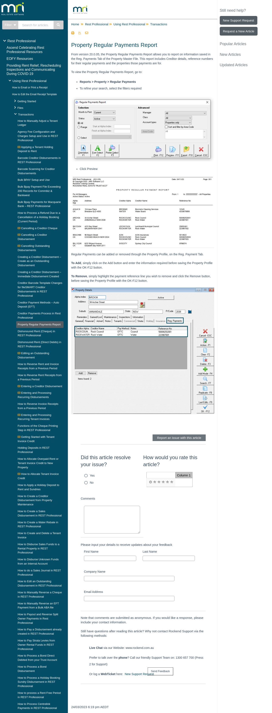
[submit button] (160, 671)
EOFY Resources (20, 58)
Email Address (93, 592)
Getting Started (26, 101)
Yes (92, 475)
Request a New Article (238, 31)
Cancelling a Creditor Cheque (37, 228)
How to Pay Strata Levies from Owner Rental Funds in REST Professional (36, 645)
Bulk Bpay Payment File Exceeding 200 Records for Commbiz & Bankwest (39, 191)
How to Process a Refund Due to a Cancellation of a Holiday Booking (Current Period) (39, 217)
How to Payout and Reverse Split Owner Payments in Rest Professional (38, 618)
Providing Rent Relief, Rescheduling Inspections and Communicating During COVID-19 (34, 70)
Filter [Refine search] (10, 25)
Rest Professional (21, 41)
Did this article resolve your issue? (106, 460)
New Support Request (139, 674)
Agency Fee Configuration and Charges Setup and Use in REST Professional (38, 136)
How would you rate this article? (170, 460)
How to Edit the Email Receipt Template (34, 94)
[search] (36, 24)
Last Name (150, 551)
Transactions (26, 114)
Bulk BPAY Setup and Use (34, 179)
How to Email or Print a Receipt (30, 87)
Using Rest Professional (30, 81)
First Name (91, 551)
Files (20, 107)
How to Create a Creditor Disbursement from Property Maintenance (35, 500)
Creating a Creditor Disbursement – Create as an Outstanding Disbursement (39, 261)
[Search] (59, 24)
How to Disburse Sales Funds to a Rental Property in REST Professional (39, 548)
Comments (88, 498)
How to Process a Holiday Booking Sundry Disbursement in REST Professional (39, 682)
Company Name (94, 571)
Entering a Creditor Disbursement (40, 386)
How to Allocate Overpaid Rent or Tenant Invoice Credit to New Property (38, 463)
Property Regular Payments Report (39, 324)
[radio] (150, 482)
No (92, 482)
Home (75, 24)
